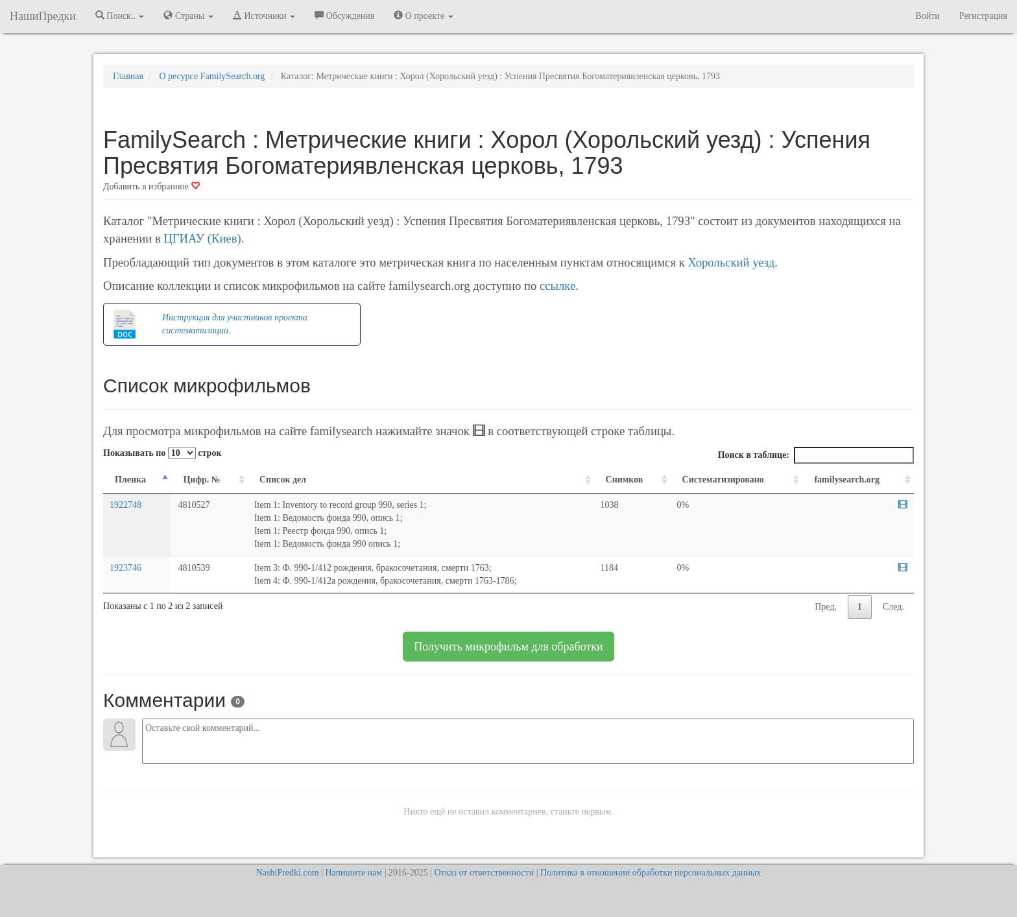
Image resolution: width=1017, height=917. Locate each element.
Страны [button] (188, 15)
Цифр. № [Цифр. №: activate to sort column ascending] (202, 479)
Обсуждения (344, 15)
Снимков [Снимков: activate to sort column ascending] (624, 479)
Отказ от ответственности (484, 872)
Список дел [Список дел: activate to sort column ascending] (282, 479)
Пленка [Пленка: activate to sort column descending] (130, 479)
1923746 (125, 568)
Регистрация (983, 16)
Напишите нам (353, 872)
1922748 (125, 505)
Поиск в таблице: (816, 455)
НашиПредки (43, 16)
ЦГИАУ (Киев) (202, 238)
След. (893, 607)
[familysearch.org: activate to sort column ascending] (858, 480)
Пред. (826, 607)
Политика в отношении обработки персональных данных (650, 872)
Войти (927, 16)
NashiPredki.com (287, 872)
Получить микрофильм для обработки (508, 646)
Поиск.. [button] (120, 15)
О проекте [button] (423, 15)
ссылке (557, 285)
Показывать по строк (162, 453)
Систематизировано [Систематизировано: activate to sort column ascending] (723, 479)
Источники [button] (264, 15)
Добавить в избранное (151, 186)
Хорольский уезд (731, 262)
